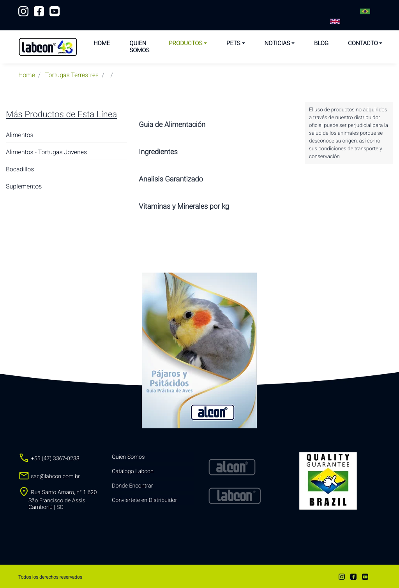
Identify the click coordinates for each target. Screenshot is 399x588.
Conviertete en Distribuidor (144, 500)
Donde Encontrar (132, 485)
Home (102, 43)
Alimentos (20, 135)
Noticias (277, 43)
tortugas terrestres (72, 75)
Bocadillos (20, 169)
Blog (321, 43)
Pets (233, 43)
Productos (185, 43)
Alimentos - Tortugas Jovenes (46, 152)
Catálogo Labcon (133, 471)
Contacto (363, 43)
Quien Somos (139, 47)
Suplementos (24, 186)
